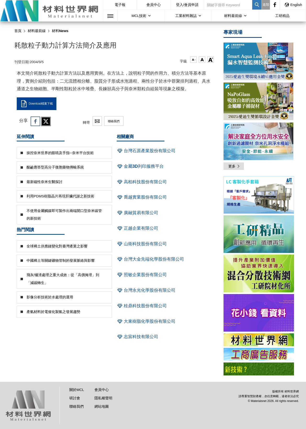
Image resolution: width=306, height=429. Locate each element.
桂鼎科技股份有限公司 (142, 305)
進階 (265, 4)
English (293, 4)
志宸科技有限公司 (137, 336)
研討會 (74, 398)
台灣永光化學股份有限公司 (146, 290)
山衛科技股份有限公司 (142, 243)
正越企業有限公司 (137, 228)
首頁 (18, 31)
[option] (259, 195)
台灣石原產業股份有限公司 (146, 150)
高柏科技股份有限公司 (142, 181)
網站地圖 (101, 406)
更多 (234, 166)
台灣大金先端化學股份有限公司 (150, 259)
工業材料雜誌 (186, 16)
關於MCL (76, 390)
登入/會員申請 (187, 5)
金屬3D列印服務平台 (140, 166)
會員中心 (154, 5)
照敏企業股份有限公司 (142, 274)
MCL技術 (138, 16)
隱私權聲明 (103, 398)
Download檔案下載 (36, 103)
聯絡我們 (114, 121)
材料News (60, 31)
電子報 (120, 5)
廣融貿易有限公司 (137, 212)
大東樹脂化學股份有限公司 (146, 321)
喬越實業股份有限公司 (142, 197)
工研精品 (282, 16)
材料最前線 (233, 16)
